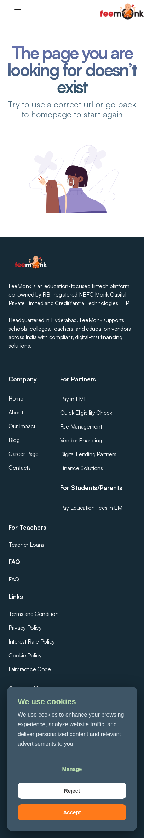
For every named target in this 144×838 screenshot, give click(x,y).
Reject (72, 791)
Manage (72, 769)
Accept (72, 812)
